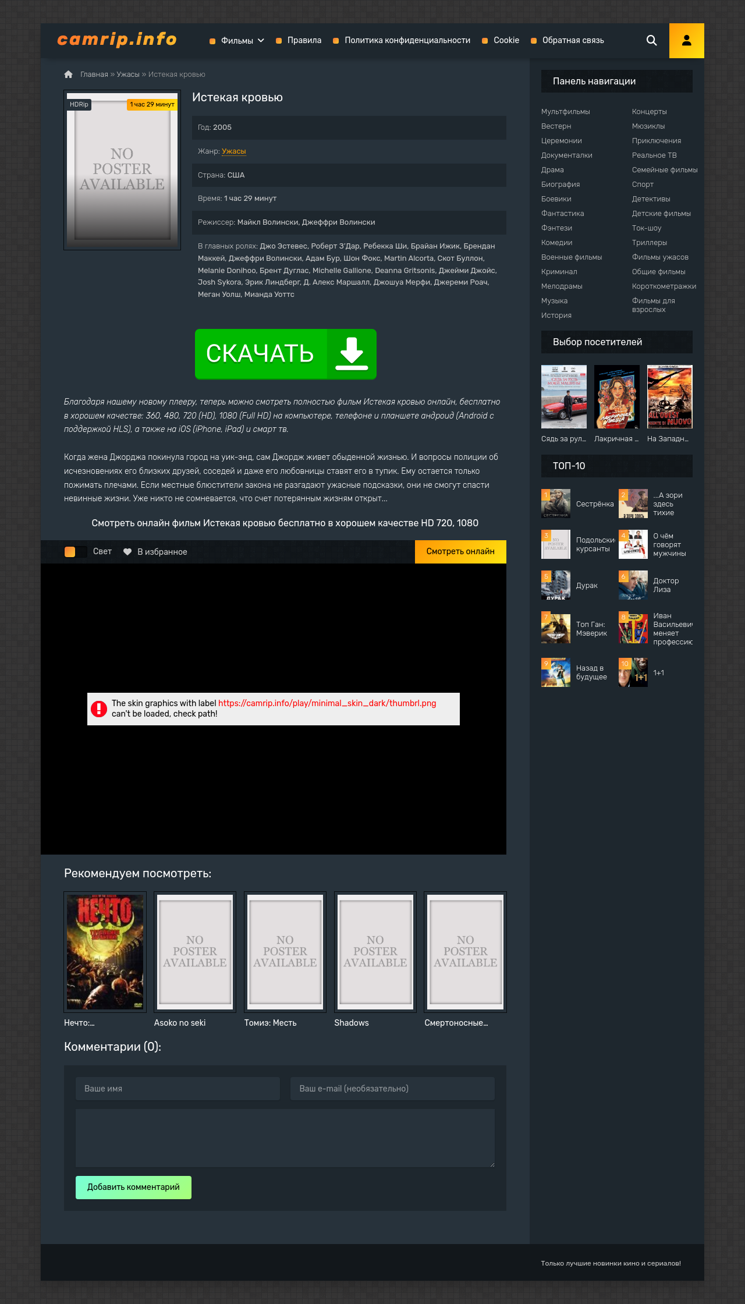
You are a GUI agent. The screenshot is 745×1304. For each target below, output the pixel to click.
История (556, 315)
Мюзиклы (648, 126)
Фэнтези (556, 228)
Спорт (643, 184)
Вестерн (556, 126)
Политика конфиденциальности (407, 40)
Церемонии (561, 140)
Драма (552, 169)
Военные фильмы (571, 257)
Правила (304, 40)
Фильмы (237, 41)
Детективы (651, 198)
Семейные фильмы (665, 169)
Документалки (567, 155)
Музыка (554, 300)
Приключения (656, 140)
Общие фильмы (659, 271)
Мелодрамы (562, 286)
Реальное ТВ (654, 155)
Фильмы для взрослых (653, 305)
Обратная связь (573, 40)
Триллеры (649, 242)
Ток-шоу (647, 228)
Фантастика (562, 213)
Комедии (557, 242)
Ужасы (234, 151)
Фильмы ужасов (660, 257)
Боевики (556, 198)
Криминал (559, 271)
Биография (560, 184)
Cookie (506, 40)
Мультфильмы (565, 111)
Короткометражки (664, 286)
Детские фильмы (661, 213)
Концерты (649, 111)
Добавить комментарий (133, 1187)
